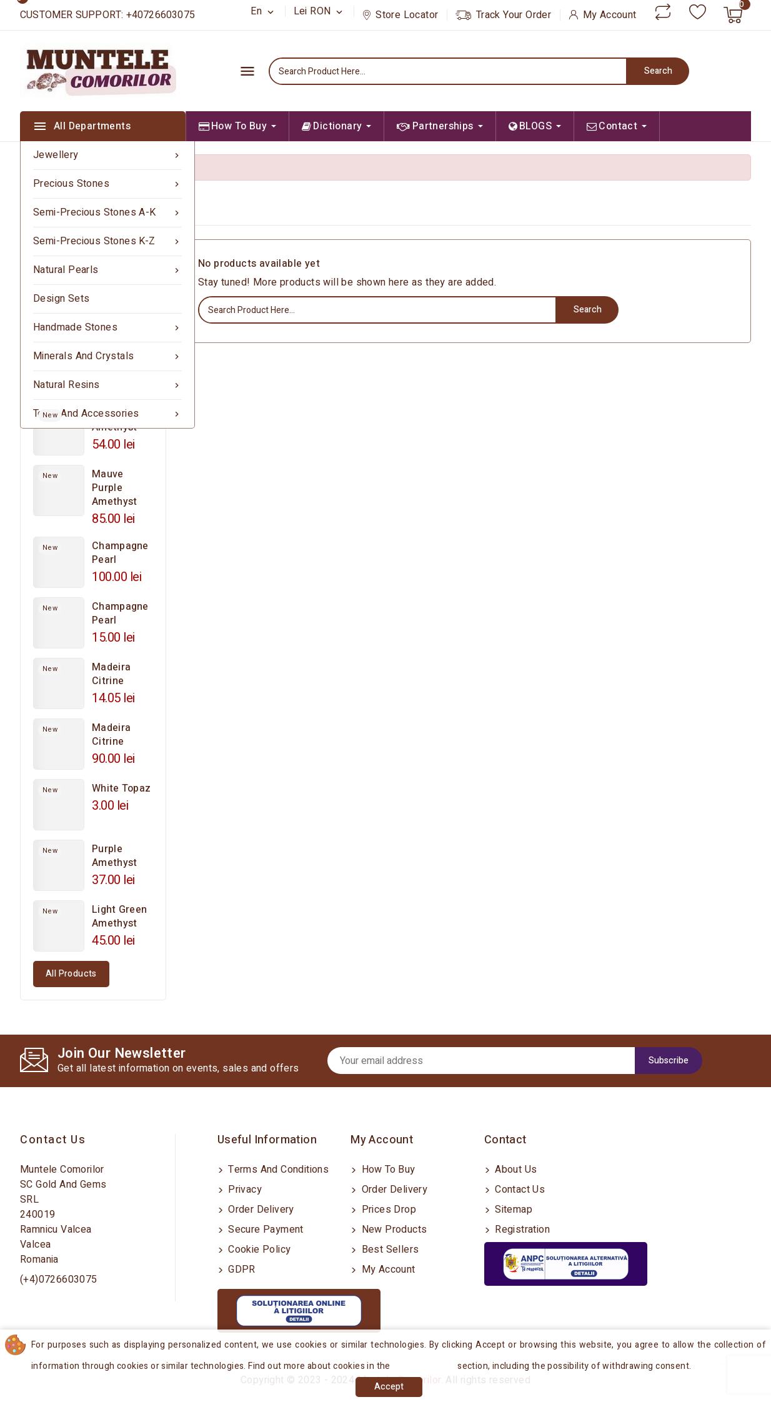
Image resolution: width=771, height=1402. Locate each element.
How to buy (387, 1169)
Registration (521, 1229)
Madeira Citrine (111, 674)
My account (387, 1269)
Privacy (244, 1189)
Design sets (61, 298)
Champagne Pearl (120, 553)
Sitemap (512, 1209)
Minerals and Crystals (107, 356)
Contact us (53, 1139)
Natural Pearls (107, 270)
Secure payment (265, 1229)
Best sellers (389, 1249)
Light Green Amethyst (119, 916)
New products (393, 1229)
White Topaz (121, 788)
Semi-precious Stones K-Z (107, 241)
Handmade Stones (107, 328)
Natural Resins (107, 385)
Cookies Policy (425, 1366)
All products (71, 973)
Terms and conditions (277, 1169)
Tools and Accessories (107, 414)
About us (514, 1169)
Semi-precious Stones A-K (107, 213)
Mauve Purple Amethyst (114, 488)
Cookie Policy (258, 1249)
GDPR (241, 1269)
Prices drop (387, 1209)
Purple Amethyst (114, 856)
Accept (389, 1386)
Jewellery (107, 155)
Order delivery (260, 1209)
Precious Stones (107, 184)
